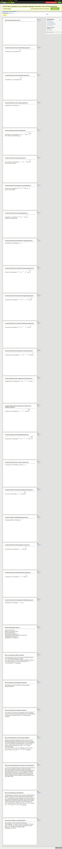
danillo (50, 20)
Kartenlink (39, 19)
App (6, 0)
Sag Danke (4, 15)
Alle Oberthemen (5, 11)
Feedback (16, 0)
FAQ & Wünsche (10, 0)
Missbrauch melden (50, 32)
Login (59, 2)
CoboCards (2, 0)
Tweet (47, 14)
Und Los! (55, 8)
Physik (10, 11)
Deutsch (60, 0)
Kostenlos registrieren (51, 2)
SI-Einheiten (14, 11)
